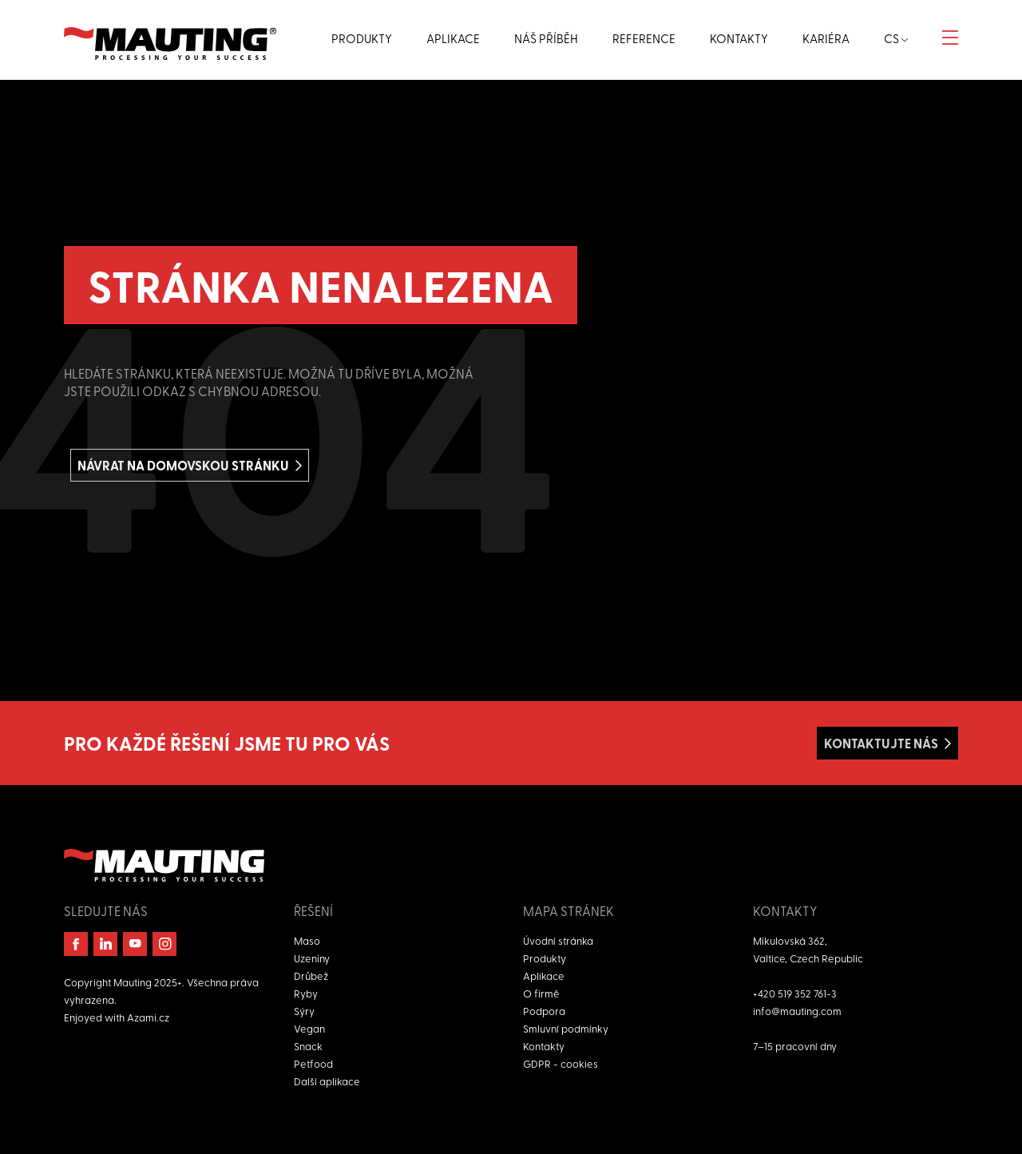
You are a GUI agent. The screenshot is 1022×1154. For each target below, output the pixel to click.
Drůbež (311, 975)
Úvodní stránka (558, 940)
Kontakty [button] (739, 38)
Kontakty (543, 1046)
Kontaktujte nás (881, 743)
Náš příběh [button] (546, 38)
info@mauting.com (797, 1010)
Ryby (306, 993)
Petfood (313, 1063)
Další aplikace (327, 1081)
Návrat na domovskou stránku (183, 465)
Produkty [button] (361, 38)
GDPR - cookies (560, 1063)
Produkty (544, 958)
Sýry (304, 1010)
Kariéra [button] (826, 38)
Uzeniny (312, 958)
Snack (308, 1046)
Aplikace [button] (453, 38)
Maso (307, 940)
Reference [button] (643, 38)
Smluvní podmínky (565, 1028)
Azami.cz (148, 1017)
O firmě (541, 993)
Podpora (544, 1010)
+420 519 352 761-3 (795, 993)
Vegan (309, 1028)
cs (896, 38)
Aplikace (543, 975)
